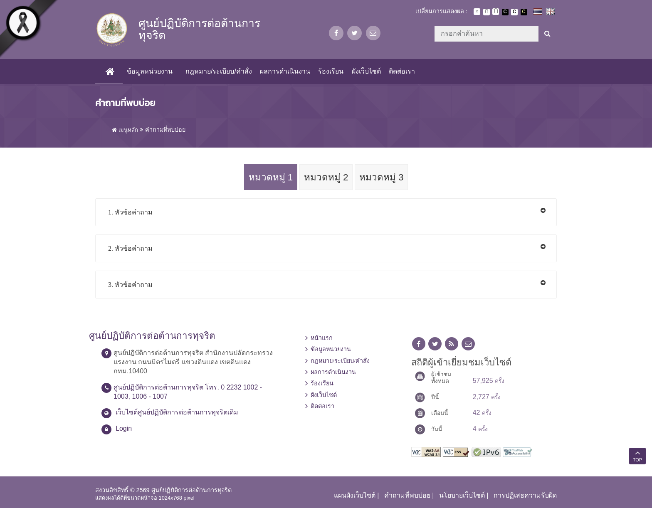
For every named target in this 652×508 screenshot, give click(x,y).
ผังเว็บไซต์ (366, 71)
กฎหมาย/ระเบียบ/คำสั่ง (218, 71)
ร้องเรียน (330, 71)
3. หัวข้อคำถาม (130, 284)
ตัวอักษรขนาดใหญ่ (495, 11)
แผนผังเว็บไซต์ (354, 495)
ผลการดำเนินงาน (285, 71)
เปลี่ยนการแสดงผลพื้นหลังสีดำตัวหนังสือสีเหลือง (524, 12)
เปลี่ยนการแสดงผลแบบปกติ (514, 12)
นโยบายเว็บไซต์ (462, 495)
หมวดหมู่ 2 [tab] (326, 177)
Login (124, 428)
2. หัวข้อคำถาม (130, 248)
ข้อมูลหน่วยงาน (150, 71)
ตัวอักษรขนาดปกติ (477, 11)
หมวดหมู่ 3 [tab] (381, 177)
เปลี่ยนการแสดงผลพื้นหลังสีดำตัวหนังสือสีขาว (505, 12)
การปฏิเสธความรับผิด (525, 495)
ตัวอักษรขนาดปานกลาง (486, 12)
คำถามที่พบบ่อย (407, 495)
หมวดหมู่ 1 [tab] (271, 177)
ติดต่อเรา (402, 71)
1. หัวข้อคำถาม (130, 212)
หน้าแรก (322, 338)
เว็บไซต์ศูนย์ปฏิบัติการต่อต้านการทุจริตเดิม (177, 412)
